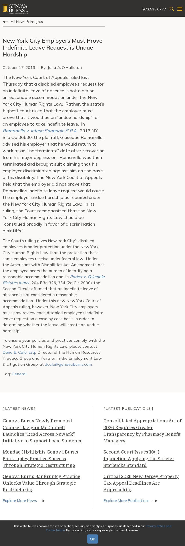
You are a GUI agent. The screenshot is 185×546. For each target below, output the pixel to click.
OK (92, 539)
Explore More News (21, 500)
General (19, 373)
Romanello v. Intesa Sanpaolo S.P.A (40, 130)
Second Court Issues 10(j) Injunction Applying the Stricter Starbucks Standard (138, 459)
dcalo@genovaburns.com (68, 364)
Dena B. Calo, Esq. (19, 352)
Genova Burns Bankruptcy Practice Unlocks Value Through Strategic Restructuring (41, 483)
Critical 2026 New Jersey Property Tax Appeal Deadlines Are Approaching (141, 483)
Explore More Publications (128, 500)
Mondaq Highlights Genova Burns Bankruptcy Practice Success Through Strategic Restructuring (40, 459)
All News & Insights (27, 21)
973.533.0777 (154, 9)
